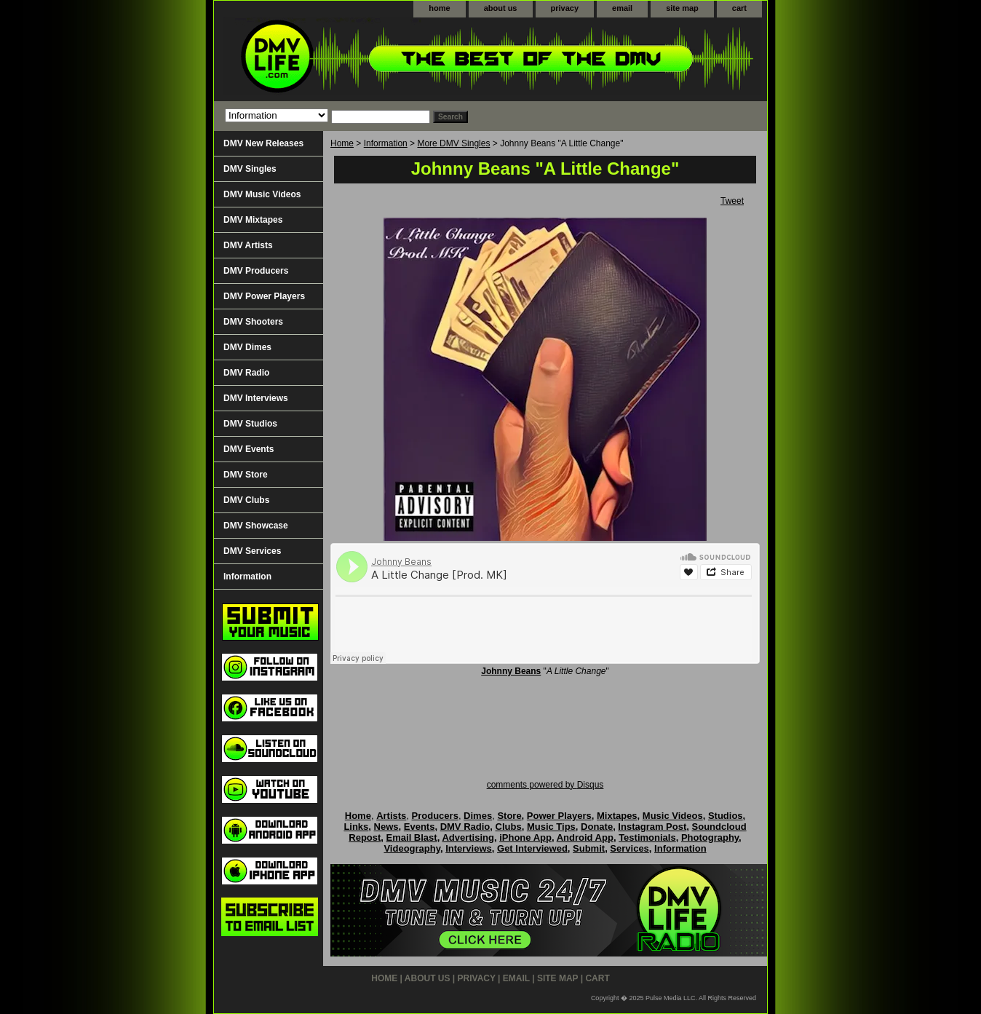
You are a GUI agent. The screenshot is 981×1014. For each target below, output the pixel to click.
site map (682, 8)
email (622, 8)
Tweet (732, 201)
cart (739, 8)
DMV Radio (246, 373)
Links (355, 826)
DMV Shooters (253, 322)
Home (342, 143)
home (439, 8)
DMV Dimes (247, 347)
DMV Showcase (255, 525)
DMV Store (245, 475)
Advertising (468, 837)
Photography (710, 837)
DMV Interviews (255, 398)
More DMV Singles (453, 143)
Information (386, 143)
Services (629, 848)
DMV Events (248, 449)
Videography (412, 848)
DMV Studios (250, 424)
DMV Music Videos (262, 194)
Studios (725, 815)
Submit (589, 848)
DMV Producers (255, 271)
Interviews (468, 848)
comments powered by (545, 785)
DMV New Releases (263, 143)
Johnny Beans (511, 671)
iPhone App (525, 837)
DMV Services (252, 551)
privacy (565, 8)
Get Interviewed (532, 848)
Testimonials (647, 837)
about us (500, 8)
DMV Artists (248, 245)
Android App (585, 837)
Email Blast (411, 837)
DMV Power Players (264, 296)
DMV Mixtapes (252, 220)
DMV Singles (250, 169)
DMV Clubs (246, 500)
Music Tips (551, 826)
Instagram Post (652, 826)
